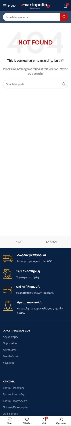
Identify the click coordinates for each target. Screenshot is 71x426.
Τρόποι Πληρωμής (13, 388)
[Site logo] (35, 5)
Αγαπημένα (9, 350)
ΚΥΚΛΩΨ (52, 241)
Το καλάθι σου (11, 356)
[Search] (35, 17)
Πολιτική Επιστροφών (15, 407)
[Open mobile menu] (9, 5)
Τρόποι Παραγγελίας (15, 401)
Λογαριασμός (11, 337)
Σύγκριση (8, 363)
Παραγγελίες (10, 343)
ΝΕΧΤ (19, 241)
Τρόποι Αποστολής (14, 394)
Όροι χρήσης (10, 413)
